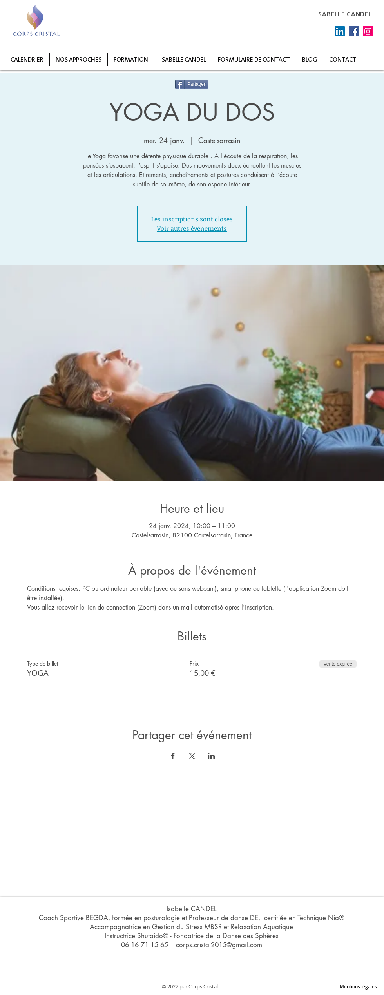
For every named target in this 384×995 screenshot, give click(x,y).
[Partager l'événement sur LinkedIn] (211, 756)
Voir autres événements (192, 228)
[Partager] (191, 84)
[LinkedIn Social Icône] (340, 31)
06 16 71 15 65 (144, 945)
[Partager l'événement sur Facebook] (173, 756)
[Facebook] (354, 31)
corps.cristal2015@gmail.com (219, 945)
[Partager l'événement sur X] (192, 756)
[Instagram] (368, 31)
